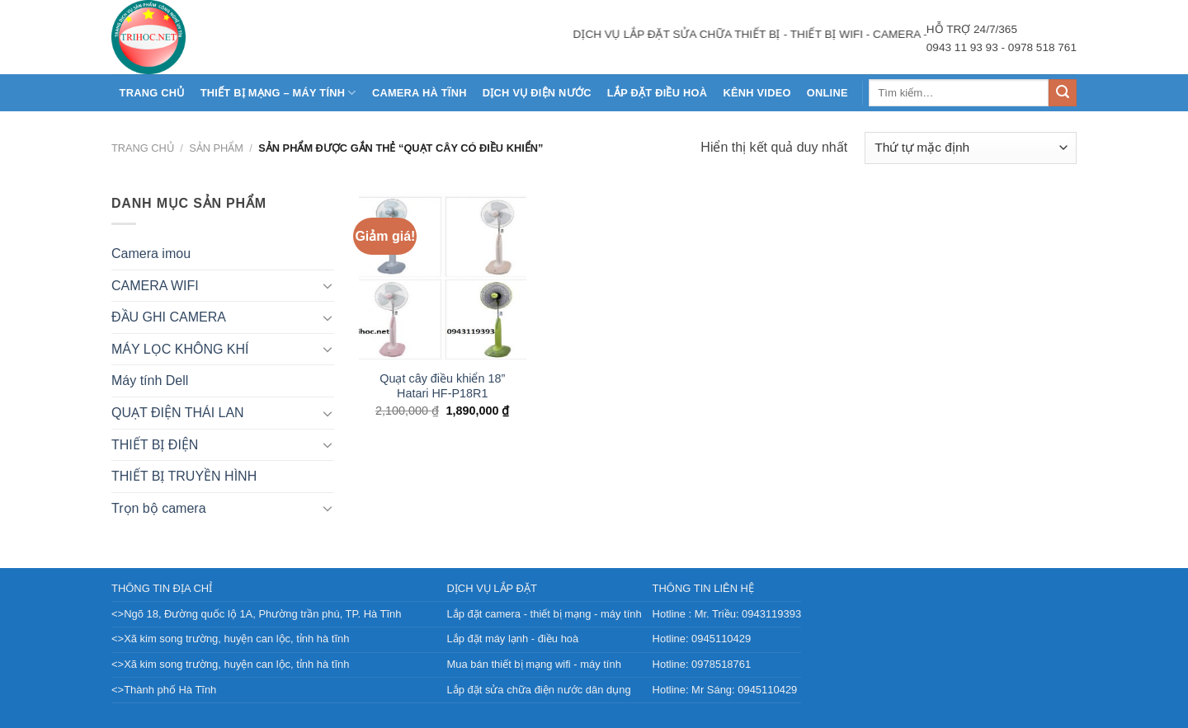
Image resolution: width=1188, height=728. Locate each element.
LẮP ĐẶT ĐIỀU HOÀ (657, 93)
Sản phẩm (216, 148)
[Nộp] (1063, 93)
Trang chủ (152, 93)
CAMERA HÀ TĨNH (419, 93)
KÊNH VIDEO (756, 93)
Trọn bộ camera (158, 508)
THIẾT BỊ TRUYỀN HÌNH (184, 476)
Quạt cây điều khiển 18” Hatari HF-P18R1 (442, 386)
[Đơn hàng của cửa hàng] (971, 148)
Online (827, 93)
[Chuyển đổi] (327, 285)
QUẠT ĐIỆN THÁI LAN (177, 413)
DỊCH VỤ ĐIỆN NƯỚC (537, 93)
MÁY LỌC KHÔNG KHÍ (180, 349)
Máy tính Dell (149, 380)
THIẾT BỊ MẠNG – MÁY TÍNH (278, 93)
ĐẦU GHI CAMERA (168, 317)
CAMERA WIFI (155, 286)
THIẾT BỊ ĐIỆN (154, 445)
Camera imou (151, 254)
